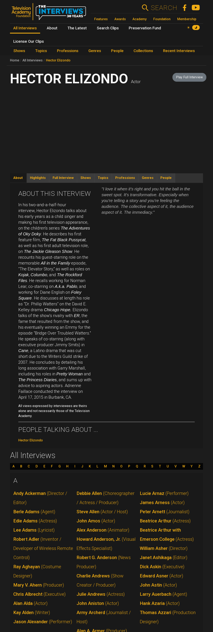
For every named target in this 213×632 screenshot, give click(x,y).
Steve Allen (102, 511)
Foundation (162, 19)
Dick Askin (162, 566)
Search (164, 7)
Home (14, 60)
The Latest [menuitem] (77, 28)
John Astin (158, 585)
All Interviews (32, 60)
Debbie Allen (106, 498)
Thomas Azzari (168, 617)
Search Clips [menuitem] (108, 28)
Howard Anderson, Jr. (106, 544)
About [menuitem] (52, 28)
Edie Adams (35, 520)
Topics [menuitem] (41, 51)
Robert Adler (43, 548)
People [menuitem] (117, 51)
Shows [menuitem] (19, 51)
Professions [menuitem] (67, 51)
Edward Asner (161, 575)
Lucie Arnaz (164, 493)
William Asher (164, 548)
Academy (140, 19)
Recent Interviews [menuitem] (179, 51)
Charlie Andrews (100, 580)
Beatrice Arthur (165, 520)
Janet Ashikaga (163, 557)
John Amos (96, 520)
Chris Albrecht (39, 594)
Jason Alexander (42, 621)
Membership (186, 19)
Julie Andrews (101, 594)
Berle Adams (34, 511)
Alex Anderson (103, 530)
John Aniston (98, 603)
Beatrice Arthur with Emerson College (167, 534)
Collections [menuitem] (143, 51)
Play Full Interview (189, 77)
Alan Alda (30, 603)
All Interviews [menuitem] (25, 28)
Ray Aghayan (37, 571)
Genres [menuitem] (94, 51)
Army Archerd (104, 617)
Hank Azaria (160, 603)
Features (101, 19)
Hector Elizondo (58, 60)
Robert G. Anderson (104, 562)
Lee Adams (34, 530)
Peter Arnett (164, 511)
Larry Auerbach (163, 594)
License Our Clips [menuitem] (28, 41)
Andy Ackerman (40, 498)
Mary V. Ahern (38, 585)
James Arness (162, 502)
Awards (120, 19)
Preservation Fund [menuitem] (145, 28)
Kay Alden (31, 612)
